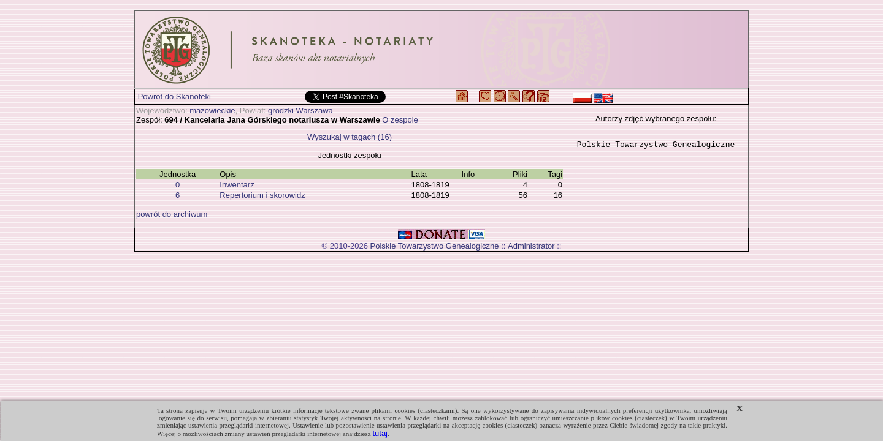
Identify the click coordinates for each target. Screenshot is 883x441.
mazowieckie (212, 110)
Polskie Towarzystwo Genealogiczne (434, 246)
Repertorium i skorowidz (262, 195)
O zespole (400, 119)
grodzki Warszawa (300, 110)
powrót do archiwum (171, 214)
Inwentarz (237, 184)
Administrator (531, 246)
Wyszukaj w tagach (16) (349, 136)
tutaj (380, 433)
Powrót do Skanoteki (174, 96)
